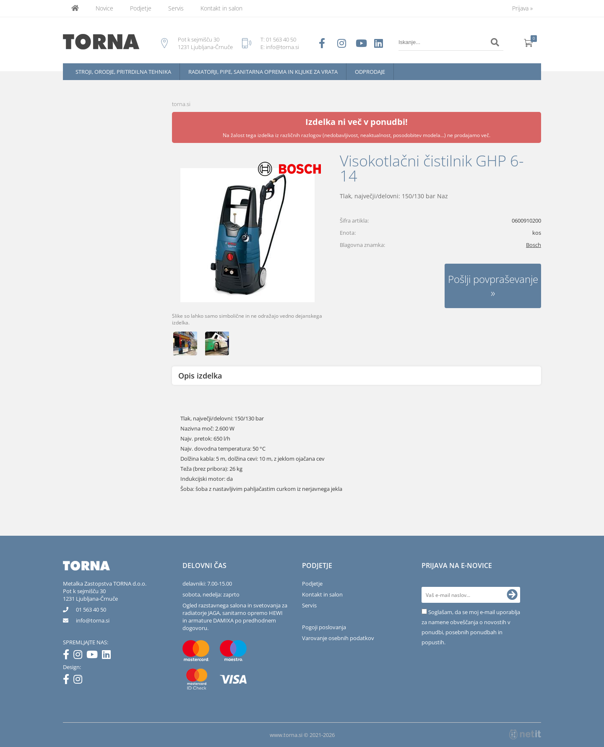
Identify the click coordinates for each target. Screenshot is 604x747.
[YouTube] (94, 656)
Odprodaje (370, 71)
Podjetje (140, 8)
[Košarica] (528, 42)
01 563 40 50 (281, 39)
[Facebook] (68, 656)
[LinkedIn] (108, 656)
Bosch (533, 245)
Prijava (522, 8)
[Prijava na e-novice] (512, 595)
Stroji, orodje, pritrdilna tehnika (123, 71)
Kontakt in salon (221, 8)
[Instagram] (79, 656)
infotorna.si (92, 620)
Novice (104, 8)
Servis (176, 8)
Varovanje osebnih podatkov (338, 638)
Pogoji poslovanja (324, 627)
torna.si (181, 104)
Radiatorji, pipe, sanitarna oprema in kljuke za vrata (263, 71)
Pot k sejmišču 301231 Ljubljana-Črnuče (90, 594)
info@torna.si (282, 47)
